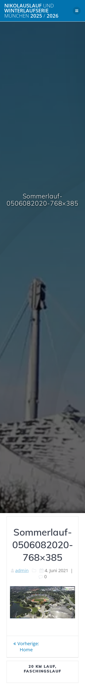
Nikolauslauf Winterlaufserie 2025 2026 (31, 10)
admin (22, 570)
